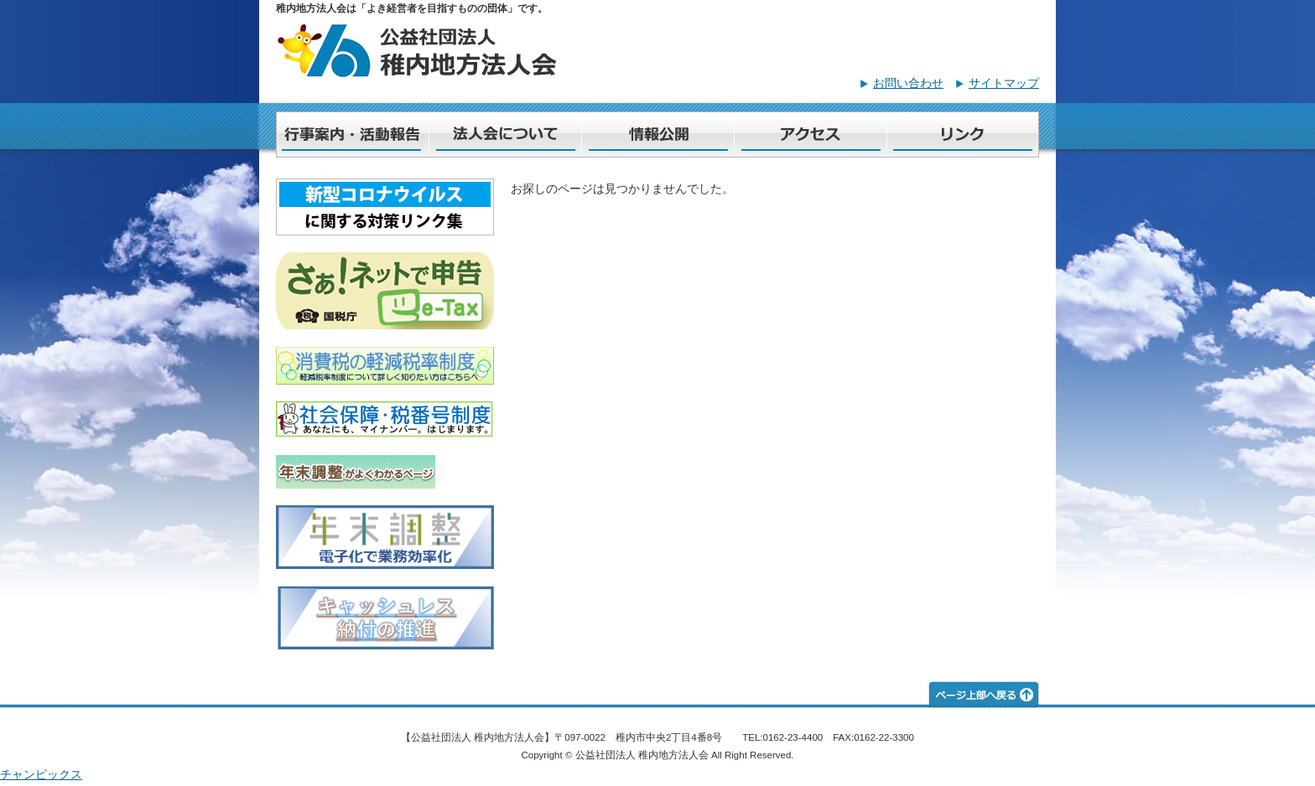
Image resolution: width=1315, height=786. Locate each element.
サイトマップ (1004, 83)
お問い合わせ (908, 83)
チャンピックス (41, 774)
